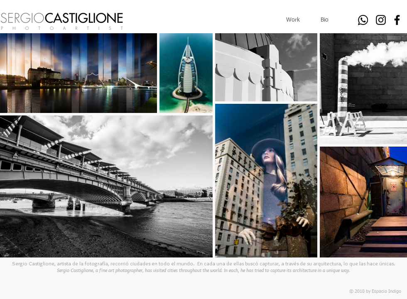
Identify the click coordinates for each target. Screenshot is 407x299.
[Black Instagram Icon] (380, 20)
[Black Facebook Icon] (397, 20)
